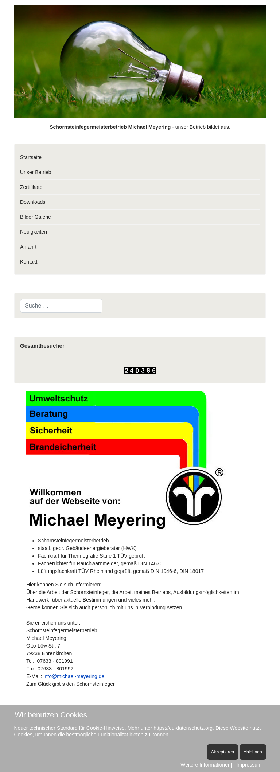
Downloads (32, 202)
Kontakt (28, 262)
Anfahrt (28, 247)
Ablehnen (253, 752)
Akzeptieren (222, 752)
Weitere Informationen (205, 765)
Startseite (31, 157)
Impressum (248, 765)
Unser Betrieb (35, 172)
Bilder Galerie (35, 217)
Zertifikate (31, 187)
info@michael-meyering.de (73, 676)
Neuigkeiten (33, 232)
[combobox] (61, 306)
